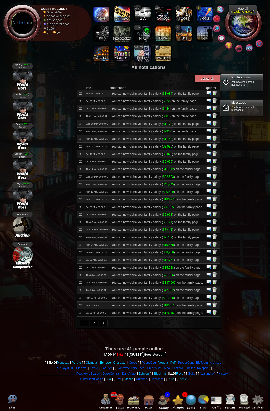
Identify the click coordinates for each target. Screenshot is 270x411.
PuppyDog (149, 362)
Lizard (94, 368)
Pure (171, 379)
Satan (120, 354)
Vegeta (163, 362)
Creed (133, 362)
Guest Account (154, 354)
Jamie (129, 379)
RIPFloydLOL (65, 368)
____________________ (57, 373)
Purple (76, 362)
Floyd (179, 373)
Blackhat (160, 373)
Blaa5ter (106, 368)
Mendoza (63, 362)
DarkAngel (129, 373)
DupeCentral (111, 373)
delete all (207, 78)
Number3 (142, 379)
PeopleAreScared (88, 373)
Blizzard (177, 368)
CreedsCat (154, 368)
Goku (191, 373)
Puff (173, 362)
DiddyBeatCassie (91, 379)
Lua (108, 379)
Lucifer (190, 368)
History (223, 373)
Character (120, 362)
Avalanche (207, 373)
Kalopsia (203, 368)
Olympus (92, 362)
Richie (183, 379)
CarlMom (157, 379)
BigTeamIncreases (208, 362)
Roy (118, 379)
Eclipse (105, 362)
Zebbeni (144, 373)
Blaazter (81, 368)
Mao (167, 368)
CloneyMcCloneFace (130, 368)
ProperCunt (186, 362)
